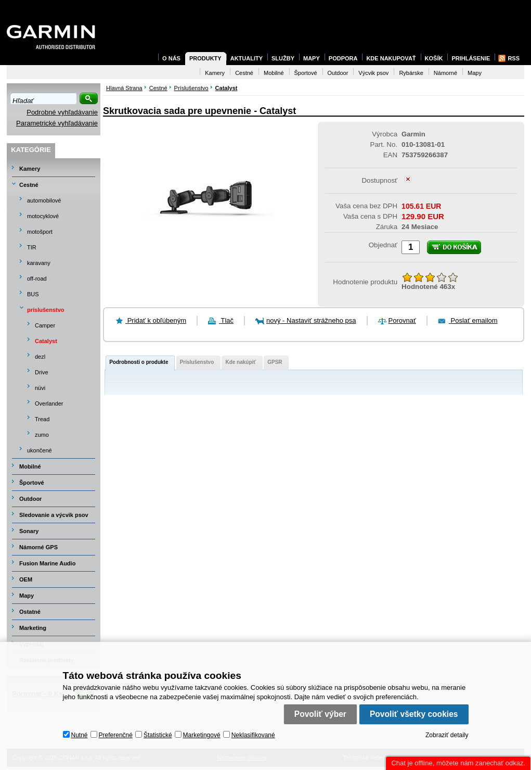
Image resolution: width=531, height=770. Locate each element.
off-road (37, 278)
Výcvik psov (373, 73)
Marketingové (202, 735)
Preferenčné (116, 735)
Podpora (343, 58)
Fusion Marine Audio (47, 563)
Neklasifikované (253, 735)
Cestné (28, 185)
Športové (31, 482)
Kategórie (30, 150)
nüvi (40, 388)
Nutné (79, 735)
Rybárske (411, 73)
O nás (171, 58)
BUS (33, 294)
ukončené (39, 450)
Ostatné (30, 612)
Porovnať (402, 320)
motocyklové (43, 216)
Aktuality (246, 58)
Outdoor (30, 499)
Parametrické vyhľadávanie (57, 123)
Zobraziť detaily (447, 735)
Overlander (49, 403)
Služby (282, 58)
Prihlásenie (470, 58)
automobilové (44, 200)
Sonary (28, 531)
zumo (42, 435)
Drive (41, 372)
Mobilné (30, 466)
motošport (40, 232)
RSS (514, 58)
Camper (45, 325)
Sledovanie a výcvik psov (53, 515)
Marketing (32, 628)
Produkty (205, 58)
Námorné (445, 73)
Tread (42, 419)
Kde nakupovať (391, 58)
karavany (38, 263)
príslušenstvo (45, 310)
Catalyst (46, 341)
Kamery (29, 169)
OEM (25, 579)
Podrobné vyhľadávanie (62, 112)
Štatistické (158, 735)
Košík (434, 58)
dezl (40, 357)
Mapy (26, 595)
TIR (31, 247)
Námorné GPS (38, 547)
